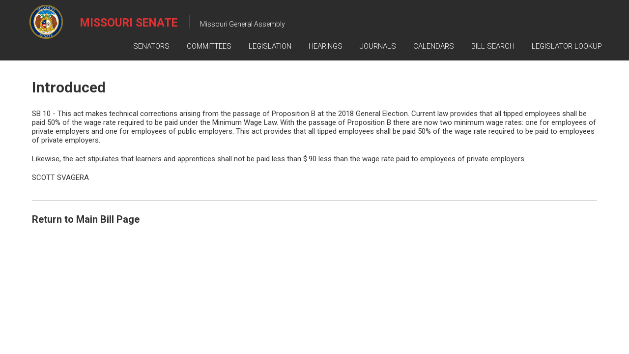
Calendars (433, 46)
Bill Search (493, 46)
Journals (378, 46)
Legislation (270, 46)
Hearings (326, 46)
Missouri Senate (129, 23)
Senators (151, 46)
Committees (209, 46)
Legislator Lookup (567, 46)
